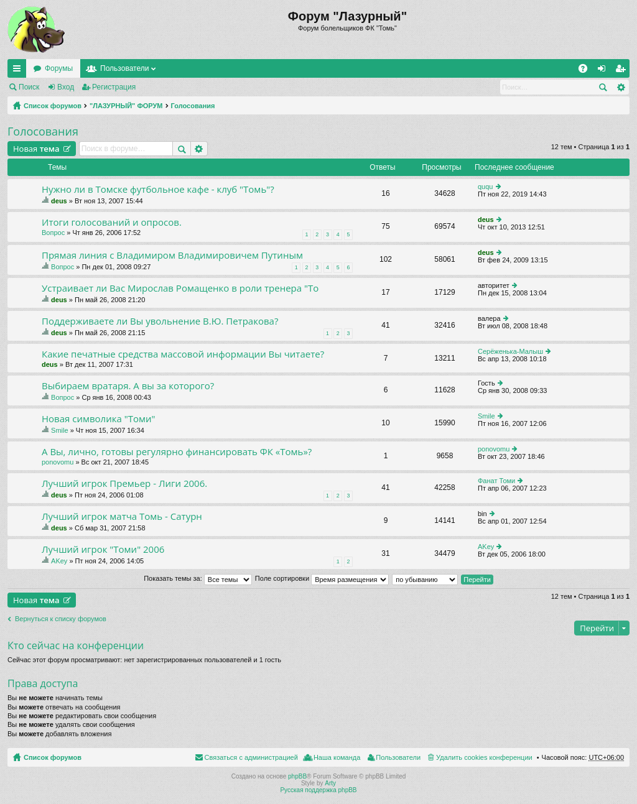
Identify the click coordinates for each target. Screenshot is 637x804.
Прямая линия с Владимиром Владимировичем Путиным (172, 255)
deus (59, 201)
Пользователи (124, 68)
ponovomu (57, 462)
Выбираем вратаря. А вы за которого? (128, 386)
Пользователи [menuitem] (398, 757)
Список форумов (52, 105)
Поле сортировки (322, 578)
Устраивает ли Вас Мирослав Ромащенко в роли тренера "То (180, 288)
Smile (59, 430)
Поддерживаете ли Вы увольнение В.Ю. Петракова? (160, 321)
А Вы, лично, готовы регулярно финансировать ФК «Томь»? (177, 452)
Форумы (59, 68)
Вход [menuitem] (604, 71)
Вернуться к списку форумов (60, 618)
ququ (485, 186)
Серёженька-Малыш (510, 351)
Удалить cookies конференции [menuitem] (484, 757)
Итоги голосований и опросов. (112, 222)
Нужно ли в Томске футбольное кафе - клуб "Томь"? (158, 189)
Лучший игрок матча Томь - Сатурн (122, 516)
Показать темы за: (198, 578)
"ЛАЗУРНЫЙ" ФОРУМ (126, 105)
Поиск (29, 87)
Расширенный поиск (620, 87)
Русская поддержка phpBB (318, 790)
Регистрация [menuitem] (623, 71)
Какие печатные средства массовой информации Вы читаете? (183, 354)
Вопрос (53, 232)
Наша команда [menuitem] (337, 757)
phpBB (297, 776)
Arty (330, 783)
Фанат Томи (496, 480)
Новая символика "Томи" (98, 419)
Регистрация (114, 87)
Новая (36, 148)
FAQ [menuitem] (587, 71)
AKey (59, 561)
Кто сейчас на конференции (75, 645)
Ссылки (19, 71)
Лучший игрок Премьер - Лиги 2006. (124, 483)
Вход (65, 87)
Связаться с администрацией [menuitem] (251, 757)
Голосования (193, 105)
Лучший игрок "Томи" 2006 (103, 549)
